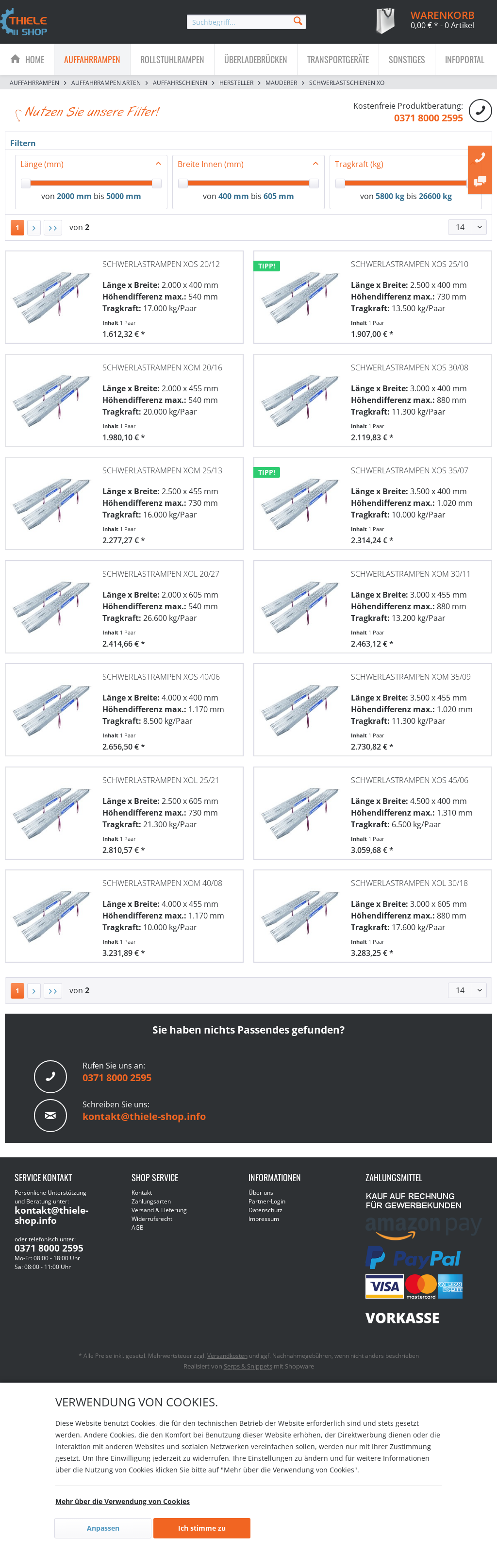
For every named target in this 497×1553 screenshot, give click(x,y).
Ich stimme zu (202, 1528)
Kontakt (142, 1192)
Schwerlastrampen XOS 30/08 (409, 367)
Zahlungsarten (151, 1201)
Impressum (263, 1219)
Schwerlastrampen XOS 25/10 (409, 264)
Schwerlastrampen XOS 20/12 (161, 264)
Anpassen (103, 1528)
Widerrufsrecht (152, 1219)
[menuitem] (246, 22)
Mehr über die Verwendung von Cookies (122, 1501)
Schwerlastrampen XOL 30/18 (409, 883)
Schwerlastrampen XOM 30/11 (411, 573)
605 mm (279, 196)
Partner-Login (266, 1201)
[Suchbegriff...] (246, 22)
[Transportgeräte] (338, 59)
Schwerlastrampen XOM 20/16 (162, 367)
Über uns (260, 1192)
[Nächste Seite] (34, 227)
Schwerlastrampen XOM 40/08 (162, 883)
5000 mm (123, 196)
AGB (138, 1227)
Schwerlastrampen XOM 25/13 (162, 470)
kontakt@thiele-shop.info (144, 1116)
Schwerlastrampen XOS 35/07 (409, 470)
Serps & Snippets (248, 1366)
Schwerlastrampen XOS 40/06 (161, 676)
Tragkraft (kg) (359, 164)
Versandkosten (227, 1356)
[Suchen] (298, 20)
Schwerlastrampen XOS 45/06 (409, 780)
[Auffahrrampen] (92, 59)
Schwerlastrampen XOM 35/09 (411, 676)
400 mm (233, 196)
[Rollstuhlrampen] (172, 59)
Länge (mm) (42, 164)
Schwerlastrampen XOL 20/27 (160, 573)
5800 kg (390, 196)
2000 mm (74, 196)
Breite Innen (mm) (211, 164)
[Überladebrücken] (256, 59)
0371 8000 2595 (428, 117)
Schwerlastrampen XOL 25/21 (160, 780)
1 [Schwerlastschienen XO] (17, 227)
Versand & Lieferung (159, 1210)
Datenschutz (265, 1210)
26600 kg (435, 196)
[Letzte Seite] (53, 227)
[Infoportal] (464, 59)
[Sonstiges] (407, 59)
